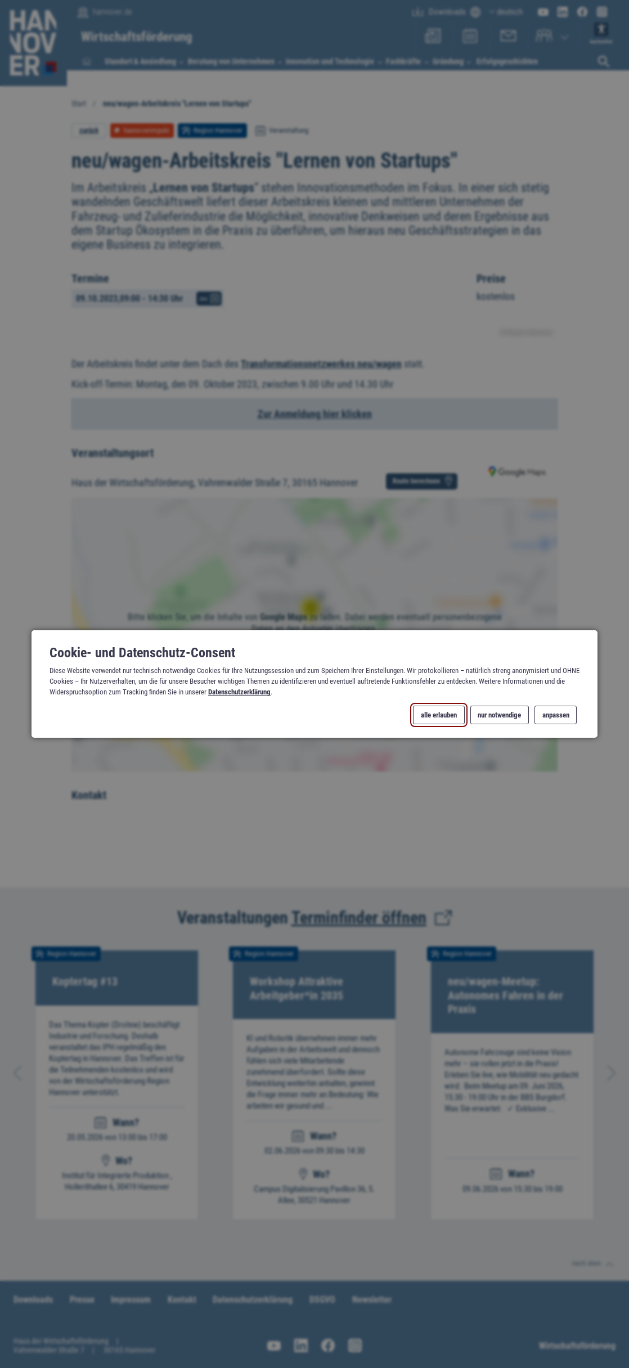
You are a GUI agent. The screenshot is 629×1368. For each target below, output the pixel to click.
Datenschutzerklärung (239, 692)
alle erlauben (439, 715)
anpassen (555, 715)
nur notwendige (499, 715)
